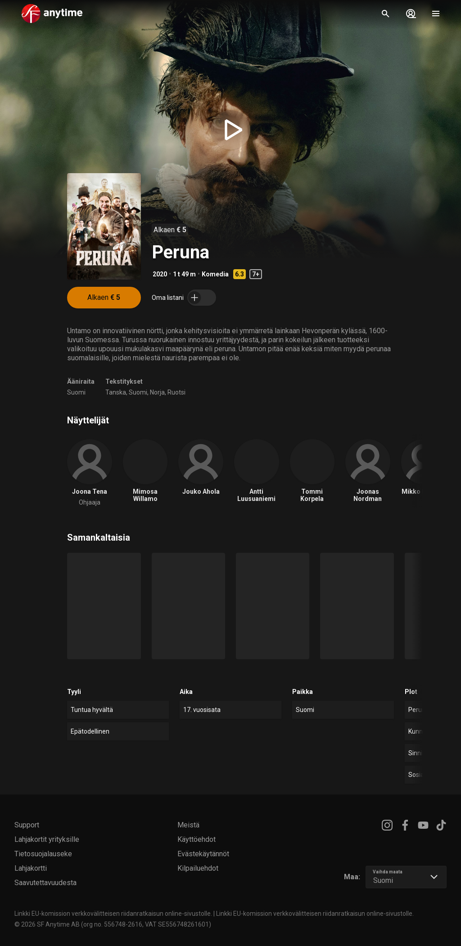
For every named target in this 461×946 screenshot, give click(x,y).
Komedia (215, 274)
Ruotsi (176, 392)
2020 (160, 274)
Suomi (76, 392)
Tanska (115, 392)
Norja (157, 392)
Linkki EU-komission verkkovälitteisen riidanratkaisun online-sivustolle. (113, 913)
